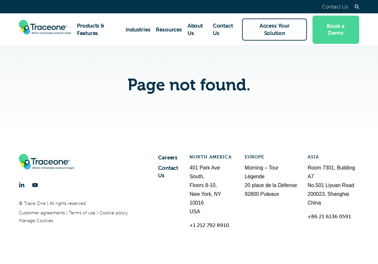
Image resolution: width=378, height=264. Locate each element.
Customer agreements (42, 213)
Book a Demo (336, 29)
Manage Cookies (36, 220)
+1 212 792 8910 (209, 225)
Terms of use (83, 213)
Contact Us (335, 7)
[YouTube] (35, 185)
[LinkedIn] (22, 185)
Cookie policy (113, 213)
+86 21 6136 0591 (329, 216)
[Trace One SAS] (45, 29)
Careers (167, 157)
